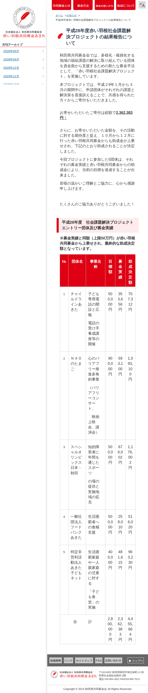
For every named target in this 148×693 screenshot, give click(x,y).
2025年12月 (11, 67)
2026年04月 (11, 59)
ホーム (59, 15)
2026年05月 (11, 51)
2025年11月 (11, 76)
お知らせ (72, 15)
